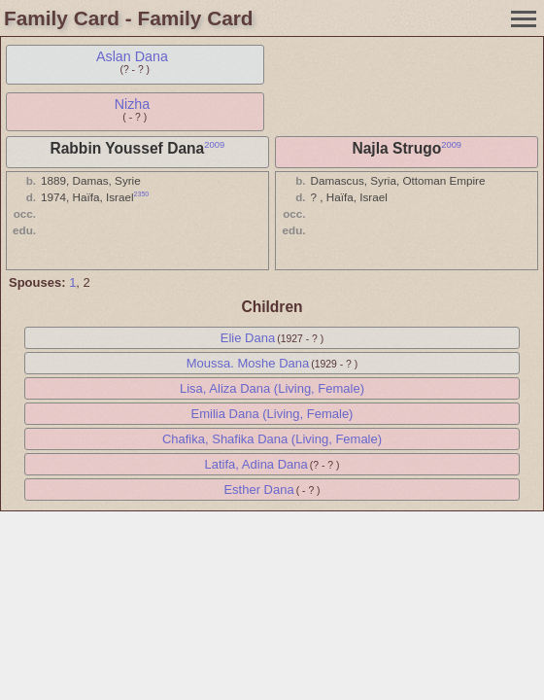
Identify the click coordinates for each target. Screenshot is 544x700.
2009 (214, 145)
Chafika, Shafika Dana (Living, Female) (272, 439)
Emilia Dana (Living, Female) (272, 413)
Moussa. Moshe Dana (248, 363)
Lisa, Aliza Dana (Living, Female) (272, 388)
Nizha (133, 104)
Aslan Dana (132, 56)
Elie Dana (248, 338)
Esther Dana (258, 489)
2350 (142, 194)
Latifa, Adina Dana (256, 464)
